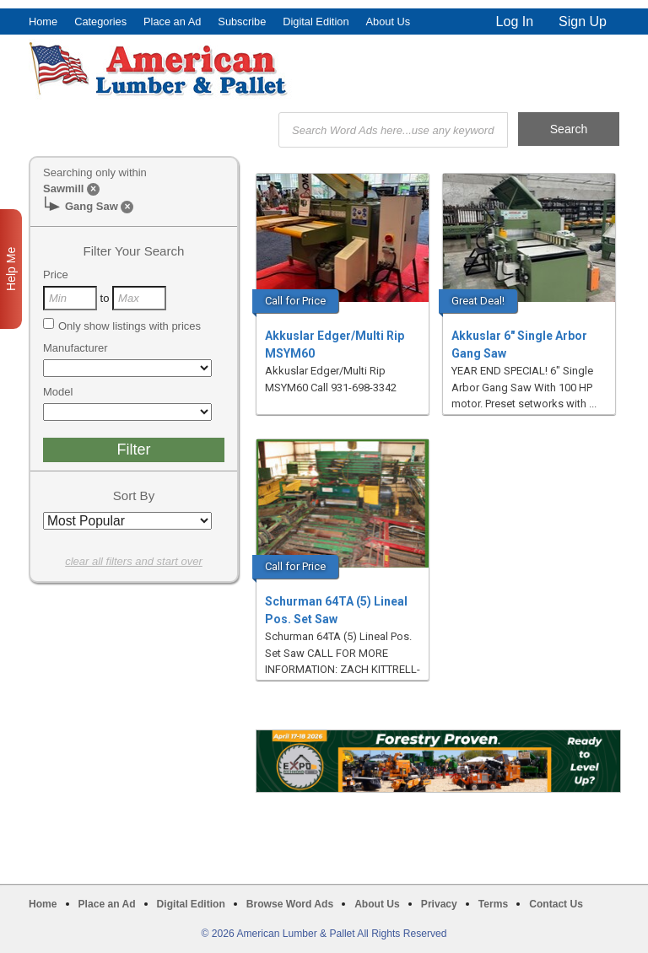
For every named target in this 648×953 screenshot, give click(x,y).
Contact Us (556, 904)
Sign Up (583, 21)
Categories (100, 21)
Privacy (439, 904)
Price (55, 274)
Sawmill (63, 188)
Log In (514, 21)
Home (43, 21)
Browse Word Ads (289, 904)
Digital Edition (315, 21)
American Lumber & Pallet (160, 69)
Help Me (11, 269)
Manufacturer (75, 348)
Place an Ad (172, 21)
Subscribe (242, 21)
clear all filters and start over (133, 561)
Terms (493, 904)
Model (58, 391)
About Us (388, 21)
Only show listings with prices (122, 325)
